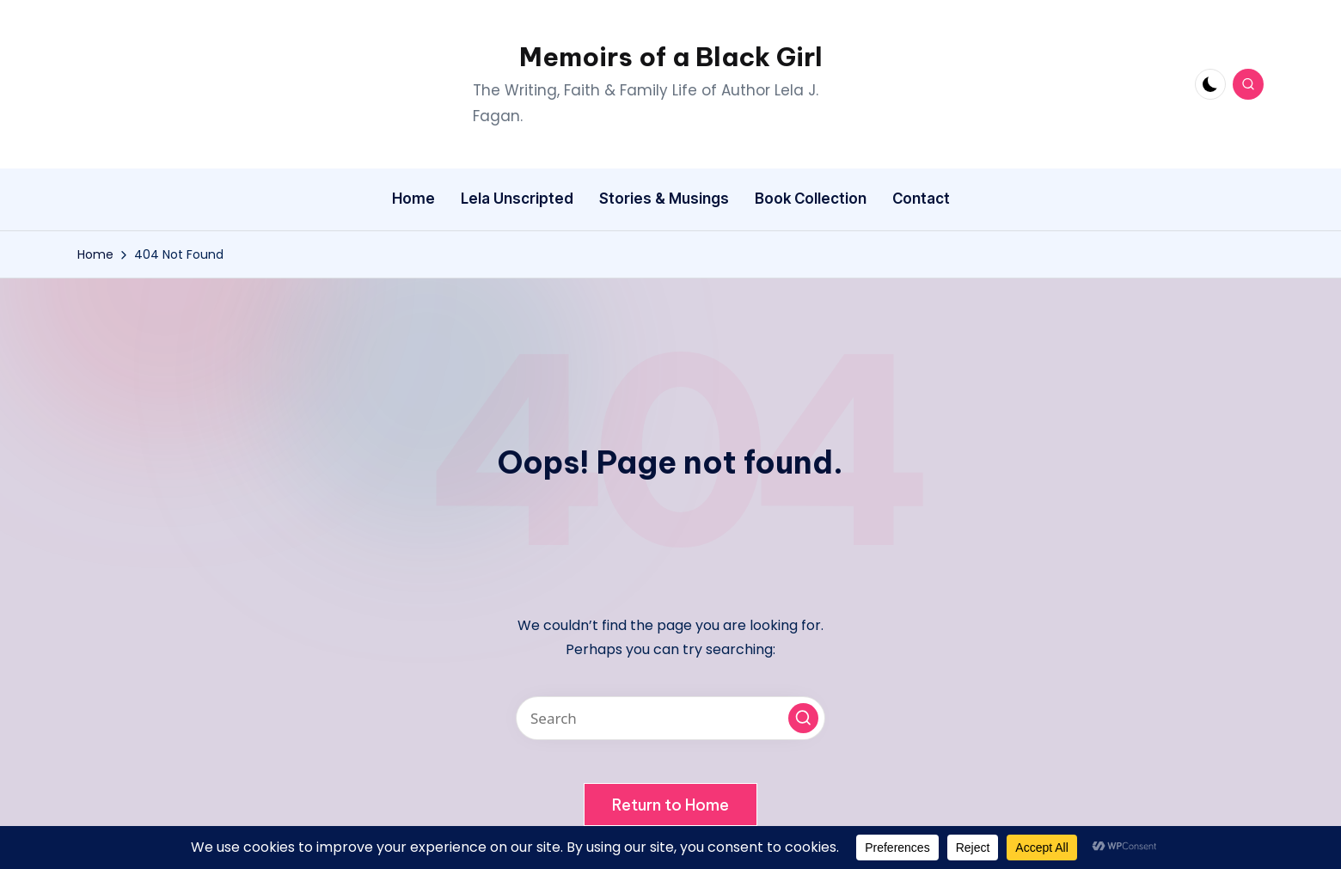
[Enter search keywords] (670, 718)
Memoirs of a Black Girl (671, 56)
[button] (803, 718)
